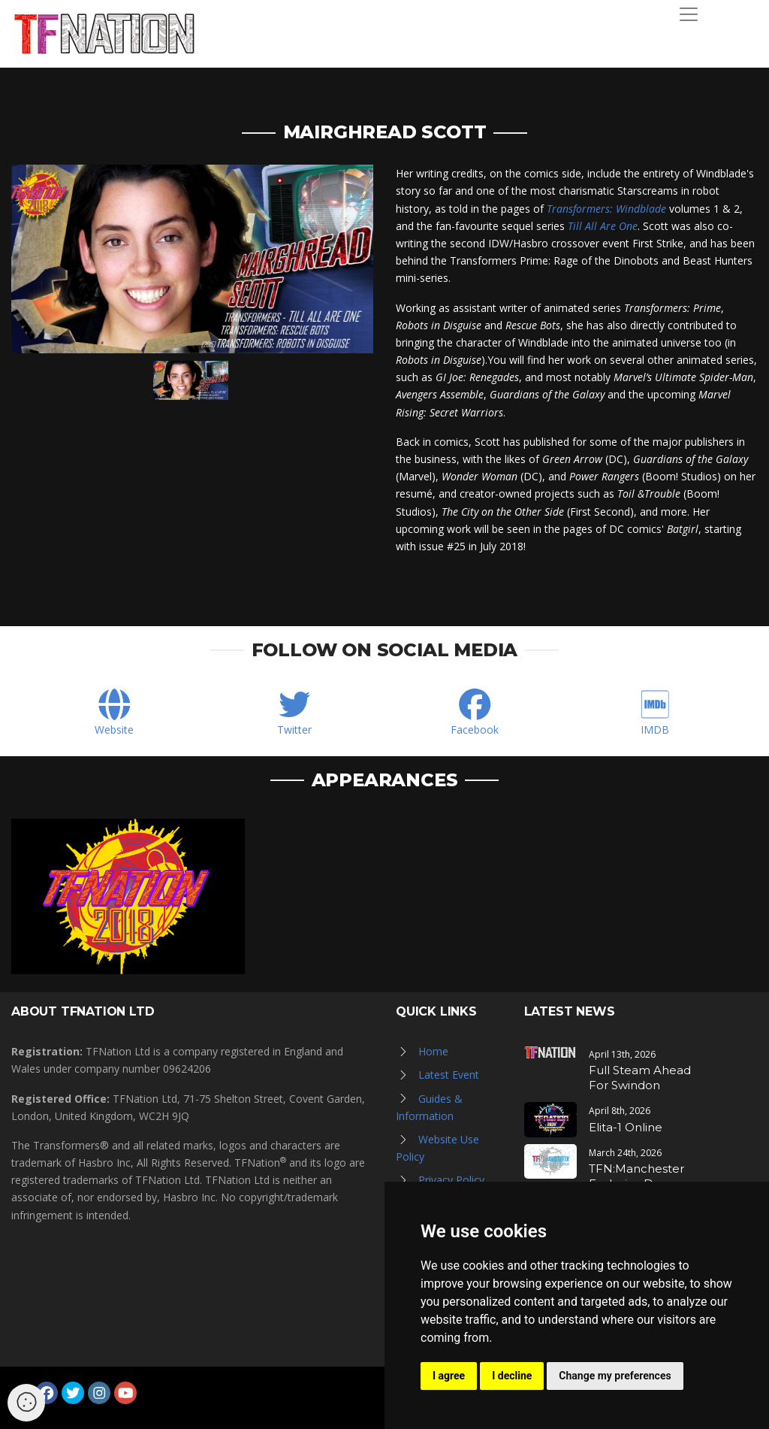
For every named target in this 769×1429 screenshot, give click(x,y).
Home (433, 1051)
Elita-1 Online (625, 1127)
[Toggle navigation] (688, 14)
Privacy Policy (451, 1180)
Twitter (294, 729)
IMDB (655, 729)
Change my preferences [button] (615, 1376)
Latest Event (448, 1074)
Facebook (475, 729)
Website (114, 729)
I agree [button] (449, 1376)
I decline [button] (512, 1376)
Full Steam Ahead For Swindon (640, 1077)
